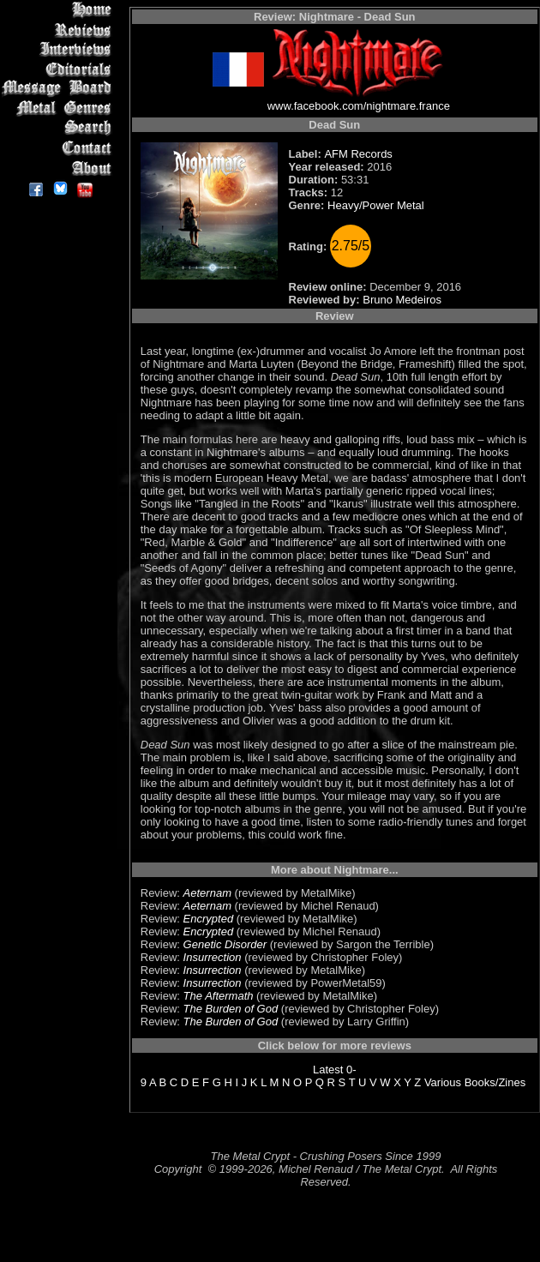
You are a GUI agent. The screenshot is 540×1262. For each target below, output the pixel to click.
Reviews (59, 29)
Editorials (59, 69)
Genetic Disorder (225, 944)
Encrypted (208, 918)
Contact (59, 148)
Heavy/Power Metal (375, 205)
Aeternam (207, 892)
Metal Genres (59, 108)
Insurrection (212, 957)
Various (442, 1082)
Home (59, 10)
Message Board (59, 89)
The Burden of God (231, 1008)
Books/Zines (495, 1082)
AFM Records (358, 153)
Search (59, 128)
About (59, 167)
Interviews (59, 49)
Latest (328, 1069)
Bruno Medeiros (402, 299)
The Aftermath (218, 995)
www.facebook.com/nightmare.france (358, 105)
